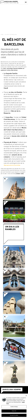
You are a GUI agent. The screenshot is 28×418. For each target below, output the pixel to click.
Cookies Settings (14, 407)
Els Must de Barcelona (11, 34)
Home (2, 34)
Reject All (14, 411)
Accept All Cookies (14, 416)
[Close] (26, 396)
